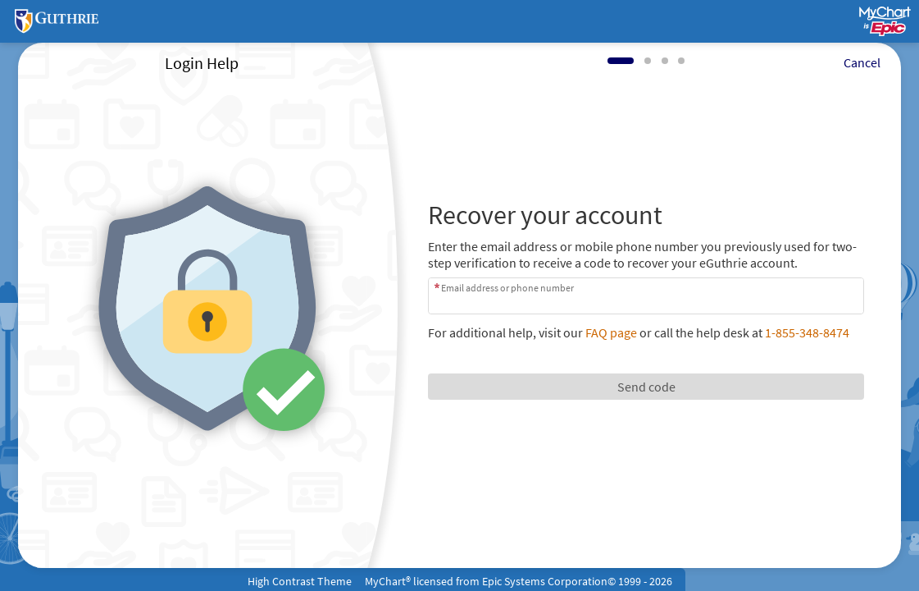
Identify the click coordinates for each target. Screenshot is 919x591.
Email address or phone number (507, 288)
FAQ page (611, 332)
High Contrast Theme (300, 581)
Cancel (862, 62)
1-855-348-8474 (807, 332)
